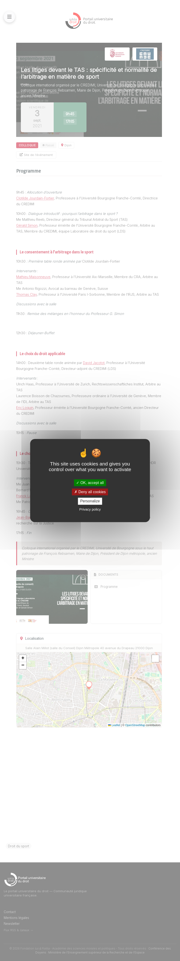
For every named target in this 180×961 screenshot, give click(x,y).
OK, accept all (90, 483)
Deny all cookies (90, 492)
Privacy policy (90, 509)
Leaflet (114, 725)
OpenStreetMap (135, 725)
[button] (22, 658)
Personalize (90, 501)
